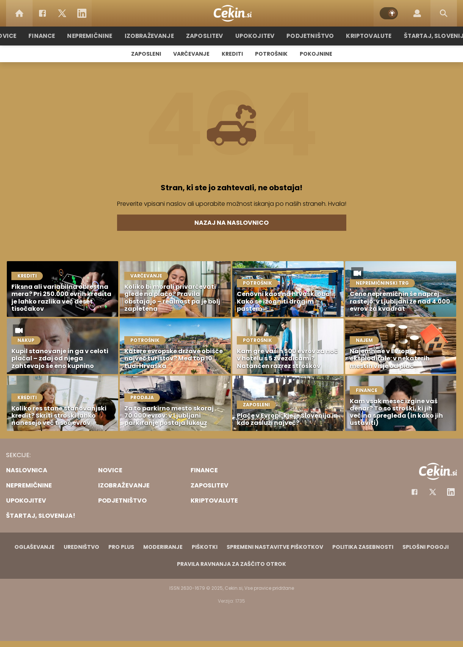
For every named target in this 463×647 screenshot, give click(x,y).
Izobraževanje (152, 36)
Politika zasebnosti (362, 547)
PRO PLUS (121, 547)
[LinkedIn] (82, 13)
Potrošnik (271, 54)
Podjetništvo (308, 36)
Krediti (232, 54)
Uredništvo (81, 547)
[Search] (443, 13)
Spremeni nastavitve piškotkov (275, 547)
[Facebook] (42, 13)
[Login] (417, 13)
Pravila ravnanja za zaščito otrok (231, 564)
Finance (48, 36)
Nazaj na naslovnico (231, 222)
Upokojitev (255, 36)
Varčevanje (191, 54)
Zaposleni (146, 54)
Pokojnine (316, 54)
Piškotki (204, 547)
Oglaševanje (34, 547)
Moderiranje (163, 547)
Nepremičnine (95, 36)
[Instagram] (451, 492)
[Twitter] (62, 13)
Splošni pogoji (425, 547)
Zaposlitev (206, 36)
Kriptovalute (365, 36)
